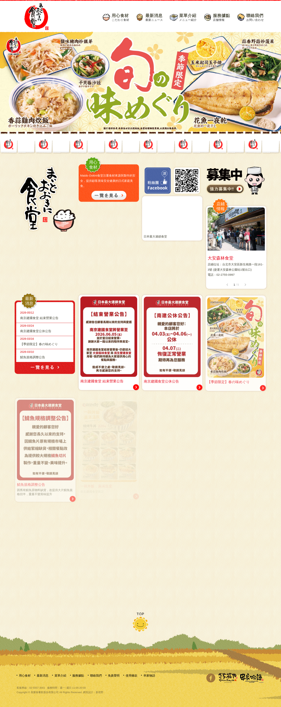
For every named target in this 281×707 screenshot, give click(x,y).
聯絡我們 (255, 17)
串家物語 (149, 675)
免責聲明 (114, 675)
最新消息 (154, 17)
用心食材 (120, 17)
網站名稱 (36, 16)
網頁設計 (88, 692)
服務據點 (221, 17)
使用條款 (131, 675)
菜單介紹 (188, 17)
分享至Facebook (211, 678)
